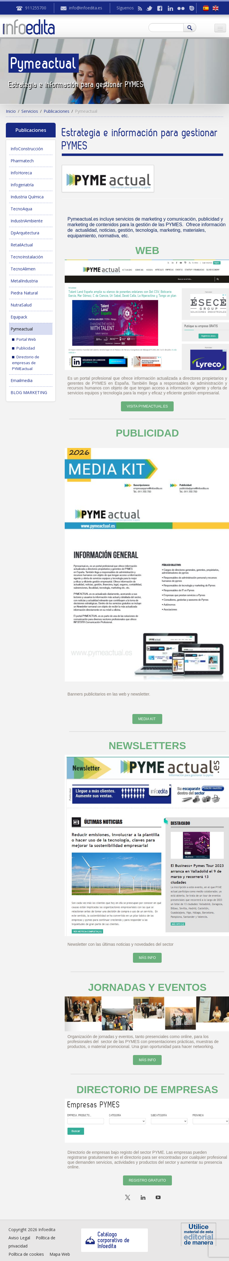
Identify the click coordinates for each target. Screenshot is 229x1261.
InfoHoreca (21, 172)
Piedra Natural (24, 293)
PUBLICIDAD (147, 433)
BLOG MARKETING (29, 392)
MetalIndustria (24, 281)
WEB (147, 250)
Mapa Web (59, 1254)
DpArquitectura (25, 233)
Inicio (11, 111)
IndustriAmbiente (27, 221)
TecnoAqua (21, 209)
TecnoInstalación (27, 257)
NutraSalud (21, 305)
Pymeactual (22, 329)
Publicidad (25, 348)
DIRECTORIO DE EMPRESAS (147, 1089)
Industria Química (27, 197)
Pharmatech (22, 160)
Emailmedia (22, 380)
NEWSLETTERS (147, 745)
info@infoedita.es (85, 8)
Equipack (19, 317)
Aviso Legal (19, 1237)
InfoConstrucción (27, 148)
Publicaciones (56, 111)
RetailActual (22, 245)
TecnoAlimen (23, 269)
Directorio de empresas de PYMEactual (25, 362)
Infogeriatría (22, 185)
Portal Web (26, 339)
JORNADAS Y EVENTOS (147, 987)
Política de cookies (26, 1254)
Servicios (29, 111)
